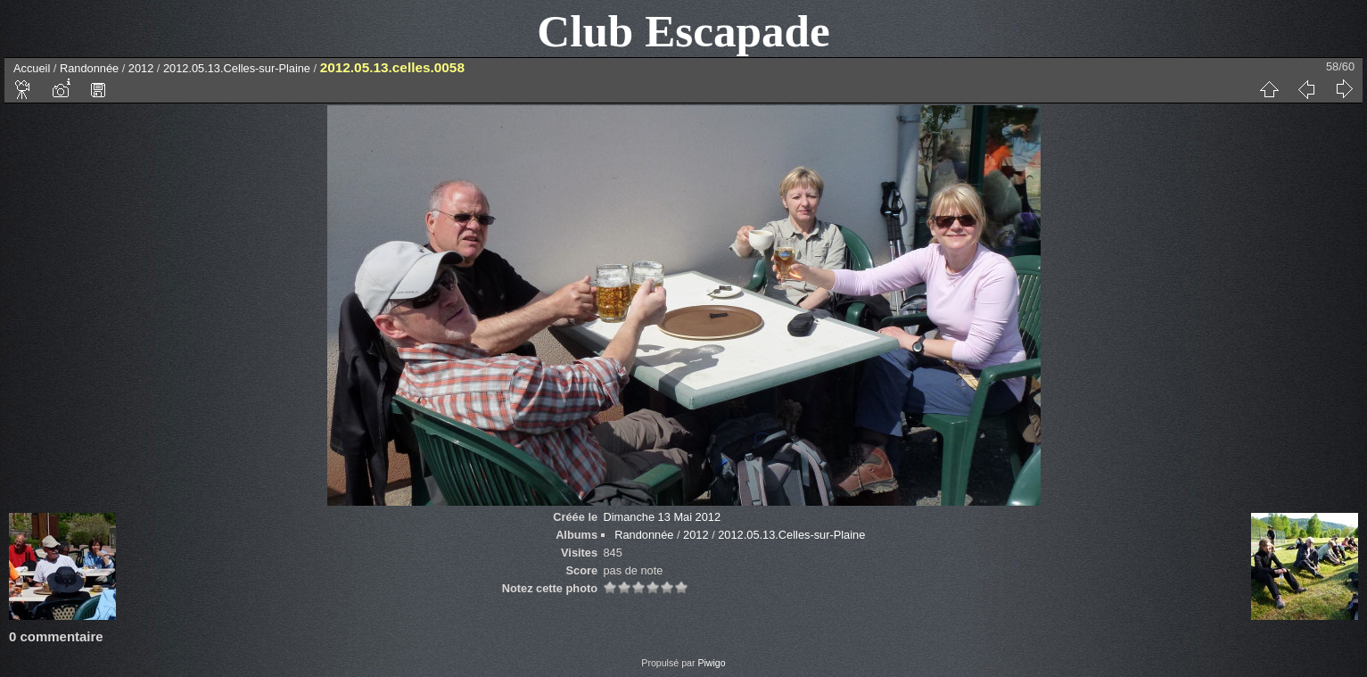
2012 (140, 68)
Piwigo (711, 662)
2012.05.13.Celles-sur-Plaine (236, 68)
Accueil (31, 68)
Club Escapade (683, 30)
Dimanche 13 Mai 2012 (662, 517)
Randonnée (89, 68)
